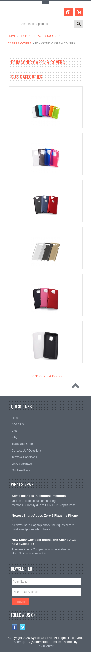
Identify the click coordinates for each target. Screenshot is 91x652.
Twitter (23, 627)
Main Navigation (12, 24)
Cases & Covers (20, 43)
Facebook (15, 627)
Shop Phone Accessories (38, 35)
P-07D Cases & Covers (45, 376)
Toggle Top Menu (45, 2)
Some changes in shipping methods (39, 495)
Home (12, 35)
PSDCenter (46, 646)
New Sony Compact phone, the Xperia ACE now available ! (44, 542)
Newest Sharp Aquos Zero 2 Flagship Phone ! (45, 517)
